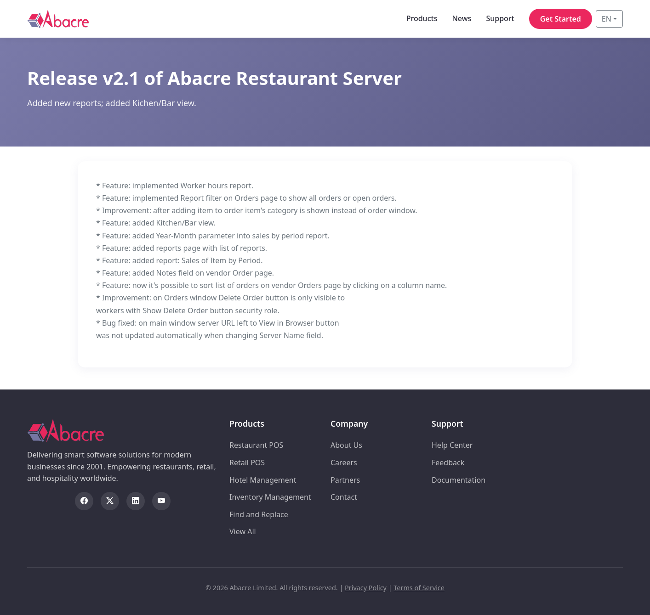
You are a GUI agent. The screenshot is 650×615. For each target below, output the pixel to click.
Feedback (448, 462)
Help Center (452, 445)
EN (606, 19)
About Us (346, 445)
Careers (344, 462)
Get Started (560, 19)
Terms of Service (419, 587)
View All (242, 531)
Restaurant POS (256, 445)
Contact (344, 497)
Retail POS (247, 462)
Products (422, 18)
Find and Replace (258, 514)
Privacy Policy (366, 587)
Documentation (458, 480)
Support (500, 18)
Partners (345, 480)
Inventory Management (270, 497)
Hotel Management (262, 480)
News (461, 18)
